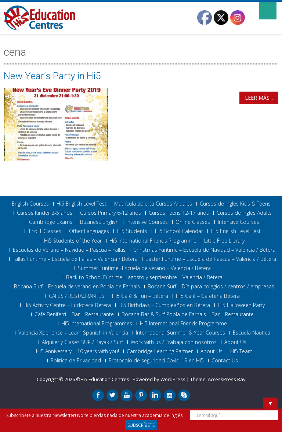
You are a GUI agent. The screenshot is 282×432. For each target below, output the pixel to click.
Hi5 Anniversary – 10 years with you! (77, 351)
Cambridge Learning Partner (160, 351)
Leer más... (259, 97)
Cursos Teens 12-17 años (179, 213)
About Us (235, 342)
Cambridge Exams (50, 222)
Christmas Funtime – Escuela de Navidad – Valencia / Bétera (204, 250)
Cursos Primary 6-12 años (110, 213)
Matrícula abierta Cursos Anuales (153, 204)
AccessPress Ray (227, 379)
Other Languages (89, 231)
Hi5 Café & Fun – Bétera (140, 296)
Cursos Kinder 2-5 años (44, 213)
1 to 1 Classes (44, 231)
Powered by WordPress (159, 379)
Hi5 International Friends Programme (152, 241)
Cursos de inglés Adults (244, 213)
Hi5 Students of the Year (73, 241)
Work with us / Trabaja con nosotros (174, 342)
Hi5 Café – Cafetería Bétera (208, 296)
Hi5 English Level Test (81, 204)
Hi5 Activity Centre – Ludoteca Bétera (67, 305)
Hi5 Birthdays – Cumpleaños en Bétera (164, 305)
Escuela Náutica (251, 333)
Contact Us (225, 360)
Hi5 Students (132, 231)
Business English (99, 222)
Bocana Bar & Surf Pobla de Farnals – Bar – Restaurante (188, 314)
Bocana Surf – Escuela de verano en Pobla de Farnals (77, 286)
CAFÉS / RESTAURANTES (76, 296)
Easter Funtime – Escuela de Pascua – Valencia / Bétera (210, 259)
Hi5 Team (241, 351)
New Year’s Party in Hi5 (52, 75)
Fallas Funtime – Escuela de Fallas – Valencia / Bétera (75, 259)
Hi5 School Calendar (179, 231)
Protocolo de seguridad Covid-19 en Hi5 (156, 360)
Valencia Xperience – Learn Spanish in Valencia (73, 333)
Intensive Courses (147, 222)
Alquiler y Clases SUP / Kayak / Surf (82, 342)
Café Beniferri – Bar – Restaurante (74, 314)
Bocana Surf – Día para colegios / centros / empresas (211, 286)
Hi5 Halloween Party (241, 305)
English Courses (30, 204)
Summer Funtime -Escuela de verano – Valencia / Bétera (144, 268)
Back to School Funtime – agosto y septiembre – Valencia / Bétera (144, 277)
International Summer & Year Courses (180, 333)
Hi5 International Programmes (96, 323)
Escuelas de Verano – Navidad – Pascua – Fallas (69, 250)
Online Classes (193, 222)
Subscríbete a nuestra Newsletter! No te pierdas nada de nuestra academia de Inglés (94, 415)
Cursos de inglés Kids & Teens (235, 204)
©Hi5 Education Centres (103, 379)
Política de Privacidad (76, 360)
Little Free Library (224, 241)
